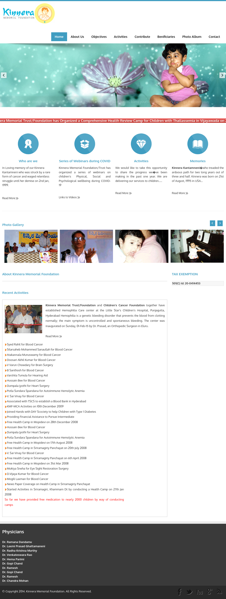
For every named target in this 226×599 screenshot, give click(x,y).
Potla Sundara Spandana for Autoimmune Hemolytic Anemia (45, 391)
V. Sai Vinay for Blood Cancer (24, 396)
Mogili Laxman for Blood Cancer (26, 479)
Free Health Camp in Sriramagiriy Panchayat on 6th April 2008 (46, 458)
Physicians (13, 531)
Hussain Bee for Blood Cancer (25, 380)
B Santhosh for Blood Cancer (24, 370)
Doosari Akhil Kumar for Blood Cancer (30, 360)
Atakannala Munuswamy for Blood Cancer (33, 354)
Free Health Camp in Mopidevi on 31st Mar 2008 (36, 463)
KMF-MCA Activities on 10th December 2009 (34, 406)
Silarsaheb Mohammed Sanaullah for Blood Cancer (38, 349)
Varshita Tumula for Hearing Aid (26, 375)
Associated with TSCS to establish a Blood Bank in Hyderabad (45, 401)
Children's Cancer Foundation (124, 305)
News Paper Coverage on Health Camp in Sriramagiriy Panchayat (47, 484)
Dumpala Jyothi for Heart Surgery (27, 385)
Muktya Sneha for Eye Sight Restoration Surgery (36, 468)
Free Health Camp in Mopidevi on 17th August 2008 (38, 442)
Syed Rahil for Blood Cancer (24, 344)
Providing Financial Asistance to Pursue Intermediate (39, 416)
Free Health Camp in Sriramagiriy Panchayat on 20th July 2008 (46, 448)
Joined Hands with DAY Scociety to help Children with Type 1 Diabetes (50, 411)
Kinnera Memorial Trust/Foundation (70, 305)
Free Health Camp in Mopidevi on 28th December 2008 (41, 422)
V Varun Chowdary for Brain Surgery (30, 365)
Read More (8, 198)
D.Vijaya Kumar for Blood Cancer (27, 474)
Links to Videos (68, 197)
